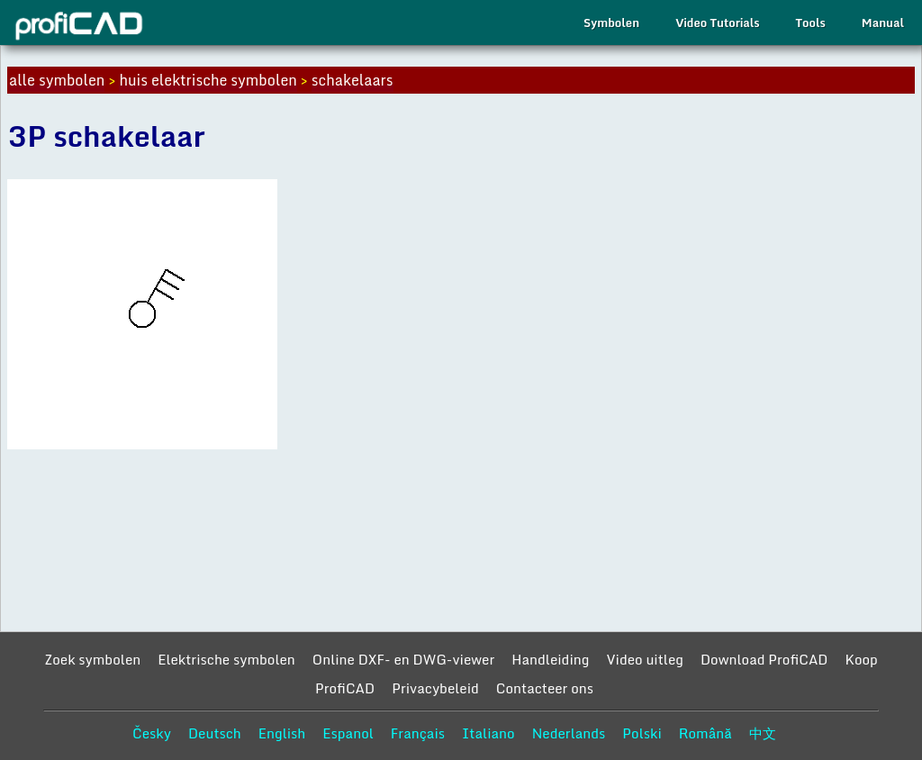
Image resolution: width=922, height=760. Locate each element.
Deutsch (214, 733)
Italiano (488, 733)
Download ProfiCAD (764, 659)
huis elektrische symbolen (207, 80)
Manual (883, 22)
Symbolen (611, 22)
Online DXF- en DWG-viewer (403, 659)
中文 (762, 733)
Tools (811, 22)
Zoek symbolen (92, 659)
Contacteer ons (544, 688)
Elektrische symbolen (226, 659)
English (282, 733)
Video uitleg (644, 659)
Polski (641, 733)
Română (705, 733)
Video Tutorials (717, 22)
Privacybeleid (435, 688)
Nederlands (569, 733)
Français (418, 733)
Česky (151, 733)
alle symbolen (56, 80)
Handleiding (550, 659)
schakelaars (352, 80)
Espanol (348, 733)
